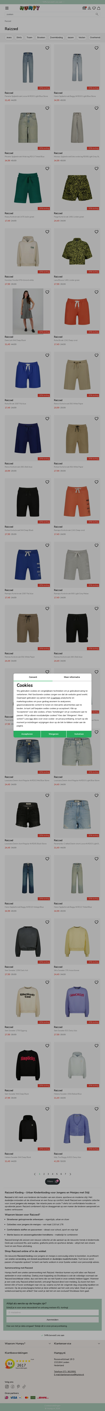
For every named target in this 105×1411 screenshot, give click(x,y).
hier (31, 718)
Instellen (79, 734)
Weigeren (54, 734)
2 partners (55, 698)
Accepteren (27, 734)
